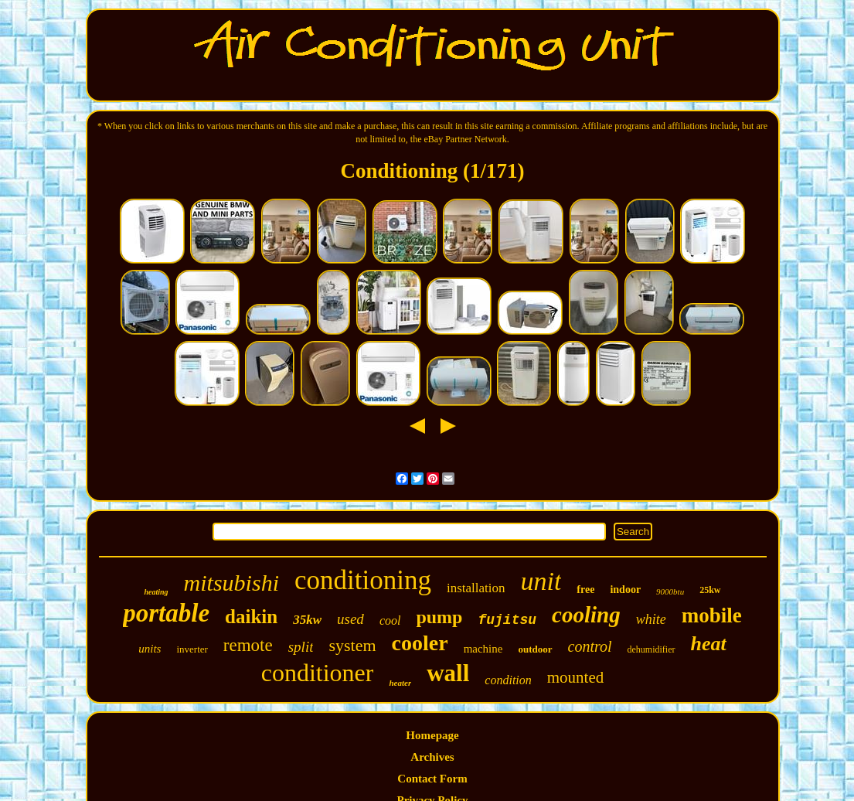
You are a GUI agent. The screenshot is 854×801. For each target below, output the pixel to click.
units (149, 649)
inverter (191, 649)
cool (390, 620)
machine (483, 649)
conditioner (317, 673)
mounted (575, 677)
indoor (625, 589)
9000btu (670, 591)
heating (156, 592)
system (352, 645)
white (651, 619)
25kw (709, 590)
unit (540, 581)
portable (166, 613)
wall (448, 673)
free (585, 589)
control (590, 646)
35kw (307, 619)
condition (508, 680)
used (350, 619)
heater (400, 682)
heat (708, 643)
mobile (712, 615)
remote (248, 645)
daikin (251, 616)
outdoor (535, 649)
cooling (586, 614)
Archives (432, 757)
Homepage (432, 735)
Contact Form (432, 778)
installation (476, 588)
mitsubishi (231, 582)
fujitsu (507, 620)
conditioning (362, 580)
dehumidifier (651, 649)
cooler (420, 643)
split (301, 647)
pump (439, 617)
